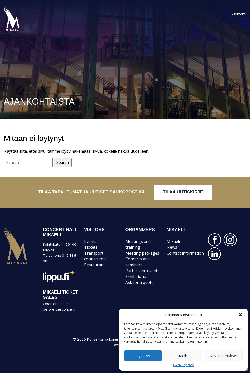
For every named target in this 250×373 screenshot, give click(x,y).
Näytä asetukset (224, 355)
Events (90, 241)
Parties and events (142, 270)
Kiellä (183, 355)
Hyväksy (143, 355)
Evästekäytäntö (183, 365)
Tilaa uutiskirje (183, 192)
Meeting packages (142, 253)
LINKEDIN (214, 253)
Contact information (185, 253)
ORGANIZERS (140, 229)
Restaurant (94, 264)
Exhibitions (135, 276)
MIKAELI (176, 229)
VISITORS (94, 229)
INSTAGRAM (230, 239)
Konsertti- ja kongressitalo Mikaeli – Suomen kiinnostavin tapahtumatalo (20, 30)
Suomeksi (238, 14)
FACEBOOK (214, 239)
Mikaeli (15, 263)
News (172, 247)
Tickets (90, 247)
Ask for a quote (139, 282)
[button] (240, 314)
